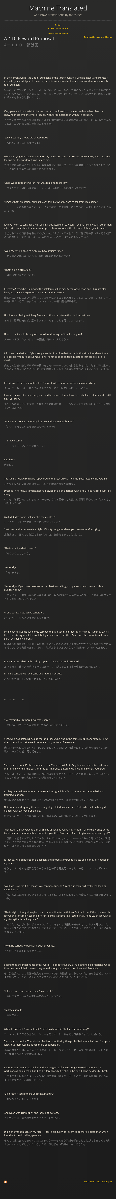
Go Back (58, 25)
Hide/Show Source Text (58, 28)
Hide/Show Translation (58, 33)
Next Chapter (106, 37)
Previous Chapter (91, 37)
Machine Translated (58, 7)
